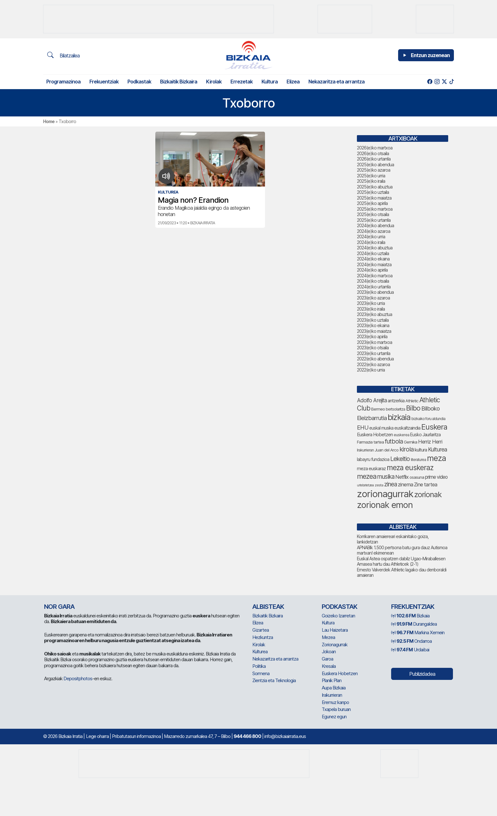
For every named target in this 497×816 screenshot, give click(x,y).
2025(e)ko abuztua (374, 186)
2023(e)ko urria (371, 303)
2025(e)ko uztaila (373, 192)
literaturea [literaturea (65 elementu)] (418, 459)
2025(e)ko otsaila (373, 214)
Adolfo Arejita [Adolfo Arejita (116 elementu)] (372, 400)
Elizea (293, 81)
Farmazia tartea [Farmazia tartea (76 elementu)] (370, 441)
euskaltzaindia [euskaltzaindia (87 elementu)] (407, 428)
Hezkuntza (262, 637)
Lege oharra (97, 736)
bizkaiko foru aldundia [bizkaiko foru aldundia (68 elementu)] (428, 418)
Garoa (327, 659)
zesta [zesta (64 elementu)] (379, 485)
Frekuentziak (104, 81)
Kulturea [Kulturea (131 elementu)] (437, 449)
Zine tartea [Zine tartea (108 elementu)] (425, 484)
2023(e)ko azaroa (373, 297)
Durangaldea (414, 624)
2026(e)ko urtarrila (373, 158)
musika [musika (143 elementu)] (385, 476)
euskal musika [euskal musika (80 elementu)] (381, 428)
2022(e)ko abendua (375, 358)
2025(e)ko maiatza (374, 198)
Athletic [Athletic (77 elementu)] (411, 400)
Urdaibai (410, 650)
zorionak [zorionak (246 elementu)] (428, 494)
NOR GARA (59, 606)
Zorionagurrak (334, 645)
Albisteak (268, 606)
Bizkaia (410, 616)
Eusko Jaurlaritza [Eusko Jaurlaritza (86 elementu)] (425, 434)
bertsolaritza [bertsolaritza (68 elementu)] (395, 409)
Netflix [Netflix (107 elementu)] (402, 477)
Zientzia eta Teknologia (274, 680)
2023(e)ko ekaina (373, 325)
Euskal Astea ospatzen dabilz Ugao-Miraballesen (401, 558)
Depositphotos (77, 678)
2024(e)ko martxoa (374, 275)
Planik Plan (331, 680)
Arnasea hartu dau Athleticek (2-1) (387, 564)
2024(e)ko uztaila (373, 253)
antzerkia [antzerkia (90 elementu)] (396, 401)
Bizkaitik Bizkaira (178, 81)
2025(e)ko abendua (375, 164)
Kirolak (214, 81)
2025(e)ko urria (371, 175)
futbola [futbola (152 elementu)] (394, 441)
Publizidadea (422, 674)
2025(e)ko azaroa (373, 170)
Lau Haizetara (335, 630)
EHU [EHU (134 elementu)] (362, 427)
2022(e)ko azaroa (373, 364)
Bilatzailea (63, 55)
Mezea (328, 637)
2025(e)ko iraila (371, 181)
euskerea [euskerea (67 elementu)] (401, 434)
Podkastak (139, 81)
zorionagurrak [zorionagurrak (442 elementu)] (385, 493)
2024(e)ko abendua (375, 225)
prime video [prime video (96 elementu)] (436, 477)
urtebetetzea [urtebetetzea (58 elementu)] (365, 485)
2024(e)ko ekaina (373, 258)
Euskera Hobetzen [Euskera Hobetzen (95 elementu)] (375, 434)
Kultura (269, 81)
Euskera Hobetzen (340, 673)
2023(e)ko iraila (371, 309)
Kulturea (260, 651)
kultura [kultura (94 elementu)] (421, 450)
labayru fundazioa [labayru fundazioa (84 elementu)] (373, 459)
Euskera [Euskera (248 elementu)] (434, 426)
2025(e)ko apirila (372, 203)
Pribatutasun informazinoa (136, 736)
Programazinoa (63, 81)
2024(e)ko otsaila (373, 281)
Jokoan (329, 651)
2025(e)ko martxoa (374, 209)
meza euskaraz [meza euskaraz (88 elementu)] (371, 468)
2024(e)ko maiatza (374, 264)
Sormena (260, 673)
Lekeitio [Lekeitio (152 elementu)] (400, 459)
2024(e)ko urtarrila (373, 286)
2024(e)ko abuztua (374, 247)
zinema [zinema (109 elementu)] (405, 484)
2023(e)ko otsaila (373, 347)
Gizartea (260, 630)
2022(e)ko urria (371, 369)
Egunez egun (334, 717)
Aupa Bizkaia (333, 688)
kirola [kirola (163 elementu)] (406, 449)
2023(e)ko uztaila (373, 320)
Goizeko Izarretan (338, 616)
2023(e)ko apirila (372, 336)
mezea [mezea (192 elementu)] (366, 476)
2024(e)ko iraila (371, 242)
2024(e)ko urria (371, 236)
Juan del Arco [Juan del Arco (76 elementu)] (386, 449)
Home (49, 121)
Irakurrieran (332, 695)
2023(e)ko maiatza (374, 331)
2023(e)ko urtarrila (373, 353)
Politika (259, 666)
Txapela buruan (336, 709)
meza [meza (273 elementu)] (436, 458)
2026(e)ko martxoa (374, 147)
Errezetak (241, 81)
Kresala (329, 666)
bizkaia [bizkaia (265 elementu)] (399, 417)
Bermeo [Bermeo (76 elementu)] (378, 408)
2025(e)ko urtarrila (373, 220)
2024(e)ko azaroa (373, 231)
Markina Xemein (417, 632)
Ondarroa (411, 641)
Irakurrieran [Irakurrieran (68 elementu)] (365, 450)
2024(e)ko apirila (372, 270)
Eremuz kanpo (335, 702)
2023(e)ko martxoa (374, 342)
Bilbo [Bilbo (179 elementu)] (413, 408)
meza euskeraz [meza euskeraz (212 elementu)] (410, 467)
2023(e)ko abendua (375, 292)
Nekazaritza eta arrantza (336, 81)
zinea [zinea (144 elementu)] (390, 484)
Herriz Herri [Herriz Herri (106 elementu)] (430, 441)
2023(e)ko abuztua (374, 314)
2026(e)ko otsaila (373, 153)
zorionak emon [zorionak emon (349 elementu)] (385, 505)
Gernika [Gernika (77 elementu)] (410, 441)
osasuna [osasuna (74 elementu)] (417, 477)
